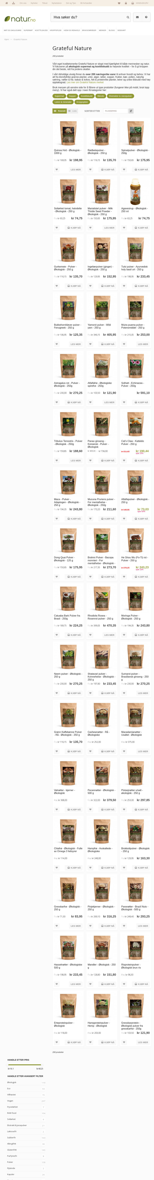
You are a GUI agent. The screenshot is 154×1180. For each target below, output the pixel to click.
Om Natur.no (13, 1155)
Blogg (84, 1150)
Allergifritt (11, 132)
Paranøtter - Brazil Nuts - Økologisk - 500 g (134, 906)
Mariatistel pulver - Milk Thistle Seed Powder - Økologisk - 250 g (100, 211)
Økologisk (11, 70)
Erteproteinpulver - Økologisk (64, 1023)
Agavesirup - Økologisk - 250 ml (134, 209)
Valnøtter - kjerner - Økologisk (64, 790)
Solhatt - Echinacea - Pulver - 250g (132, 384)
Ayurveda (11, 205)
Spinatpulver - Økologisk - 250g (135, 151)
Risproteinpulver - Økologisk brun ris (131, 964)
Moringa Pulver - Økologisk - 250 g (130, 616)
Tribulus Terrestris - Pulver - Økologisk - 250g (68, 442)
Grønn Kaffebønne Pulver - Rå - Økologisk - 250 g (68, 732)
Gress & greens (14, 212)
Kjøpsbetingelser (123, 1165)
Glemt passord (122, 1155)
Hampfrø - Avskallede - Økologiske (100, 848)
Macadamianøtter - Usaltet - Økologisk (131, 732)
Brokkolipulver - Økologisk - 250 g (135, 848)
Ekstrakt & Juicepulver (17, 113)
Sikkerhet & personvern (125, 1170)
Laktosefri (11, 119)
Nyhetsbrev (57, 3)
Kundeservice (122, 1160)
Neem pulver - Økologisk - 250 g (68, 674)
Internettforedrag (88, 1160)
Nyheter (34, 3)
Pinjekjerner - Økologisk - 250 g (101, 906)
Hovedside (13, 1150)
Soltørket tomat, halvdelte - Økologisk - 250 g (68, 209)
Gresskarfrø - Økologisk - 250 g (68, 906)
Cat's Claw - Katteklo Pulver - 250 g (132, 442)
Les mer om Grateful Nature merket (90, 82)
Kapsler (10, 162)
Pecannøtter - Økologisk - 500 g (102, 790)
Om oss (23, 3)
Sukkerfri (11, 126)
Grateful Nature (14, 276)
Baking (10, 236)
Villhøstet (11, 83)
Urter (9, 199)
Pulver (10, 150)
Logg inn (126, 4)
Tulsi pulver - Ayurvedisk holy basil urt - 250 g (134, 267)
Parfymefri (12, 144)
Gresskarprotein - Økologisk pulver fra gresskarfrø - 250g (132, 1024)
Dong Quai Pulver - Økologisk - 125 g (64, 558)
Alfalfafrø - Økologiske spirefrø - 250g (100, 384)
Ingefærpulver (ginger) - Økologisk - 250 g (101, 267)
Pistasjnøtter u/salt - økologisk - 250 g (132, 790)
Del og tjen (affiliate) (89, 1165)
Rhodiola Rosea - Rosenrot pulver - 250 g (100, 616)
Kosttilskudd (87, 96)
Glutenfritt (12, 138)
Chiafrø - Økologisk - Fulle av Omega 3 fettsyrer (65, 850)
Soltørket (11, 107)
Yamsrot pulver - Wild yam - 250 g (99, 326)
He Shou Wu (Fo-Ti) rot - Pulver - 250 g (134, 558)
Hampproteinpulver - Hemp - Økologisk (99, 1023)
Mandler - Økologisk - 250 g (102, 964)
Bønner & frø (13, 187)
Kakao (10, 224)
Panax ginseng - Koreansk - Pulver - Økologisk (98, 443)
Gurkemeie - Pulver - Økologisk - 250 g (65, 267)
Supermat (59, 96)
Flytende (11, 156)
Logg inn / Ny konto (124, 1150)
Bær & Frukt (12, 175)
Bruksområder (87, 1155)
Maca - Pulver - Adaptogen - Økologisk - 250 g (67, 501)
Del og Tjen (71, 3)
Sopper (72, 96)
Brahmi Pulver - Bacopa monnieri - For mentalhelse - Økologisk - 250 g (101, 561)
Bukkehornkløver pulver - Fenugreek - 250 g (67, 326)
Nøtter (10, 181)
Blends (101, 96)
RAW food (11, 101)
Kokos (10, 230)
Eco (8, 77)
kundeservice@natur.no (77, 1130)
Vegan (10, 89)
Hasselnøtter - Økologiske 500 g (68, 964)
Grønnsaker (12, 242)
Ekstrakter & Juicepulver (120, 96)
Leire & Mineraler (15, 255)
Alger (9, 248)
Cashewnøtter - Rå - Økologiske (99, 732)
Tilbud (44, 3)
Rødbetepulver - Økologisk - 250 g (97, 151)
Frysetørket (12, 95)
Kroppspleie (82, 102)
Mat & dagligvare (52, 1150)
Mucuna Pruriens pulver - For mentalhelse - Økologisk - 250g (101, 501)
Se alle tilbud (13, 1170)
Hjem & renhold (51, 1170)
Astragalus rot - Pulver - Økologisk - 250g (67, 384)
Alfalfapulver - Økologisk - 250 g (135, 500)
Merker (11, 1160)
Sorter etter (92, 111)
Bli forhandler (86, 3)
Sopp (9, 193)
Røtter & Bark (13, 218)
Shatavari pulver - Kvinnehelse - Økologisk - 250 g (102, 676)
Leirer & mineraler (63, 102)
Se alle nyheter (14, 1165)
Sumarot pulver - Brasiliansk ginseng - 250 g (135, 676)
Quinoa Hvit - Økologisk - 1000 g (67, 151)
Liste (72, 111)
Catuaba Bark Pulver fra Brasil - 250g (67, 616)
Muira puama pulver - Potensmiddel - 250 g (132, 326)
